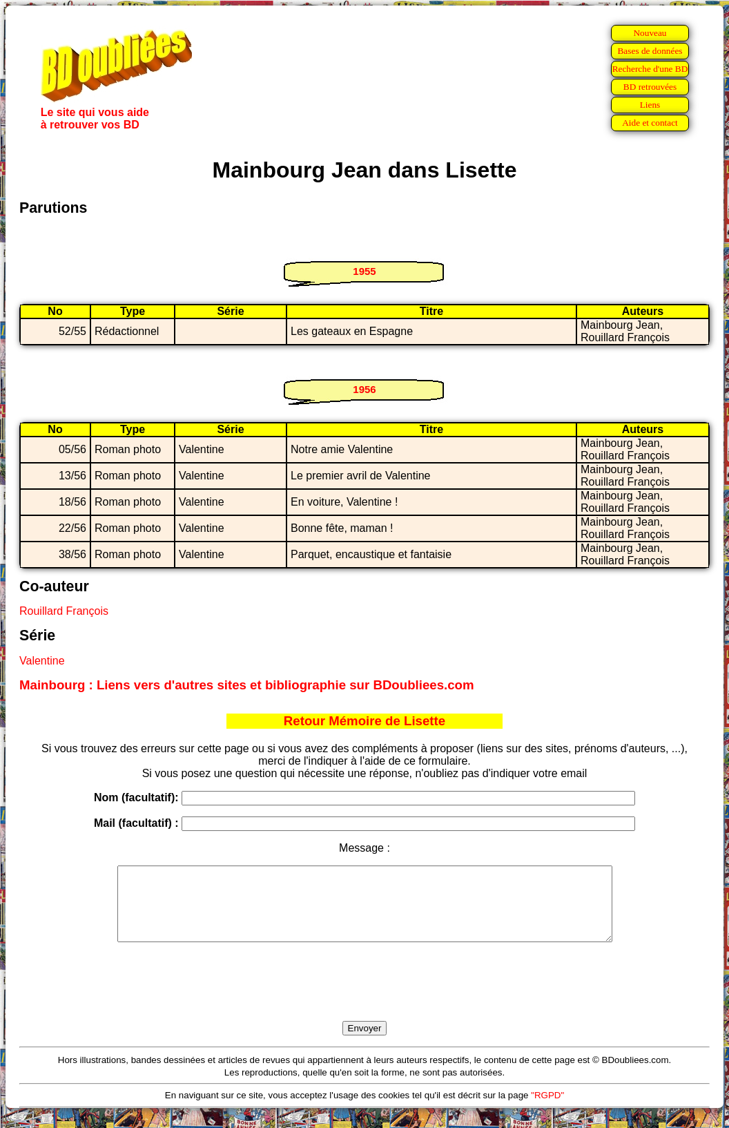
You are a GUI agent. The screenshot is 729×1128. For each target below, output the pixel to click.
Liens (650, 104)
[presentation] (364, 997)
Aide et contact (650, 122)
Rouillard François (63, 611)
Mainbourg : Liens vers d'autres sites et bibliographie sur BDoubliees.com (246, 685)
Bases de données (649, 51)
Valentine (42, 661)
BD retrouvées (650, 87)
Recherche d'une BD (650, 69)
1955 (364, 271)
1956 (364, 389)
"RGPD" (547, 1110)
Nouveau (649, 33)
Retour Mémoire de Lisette (364, 721)
